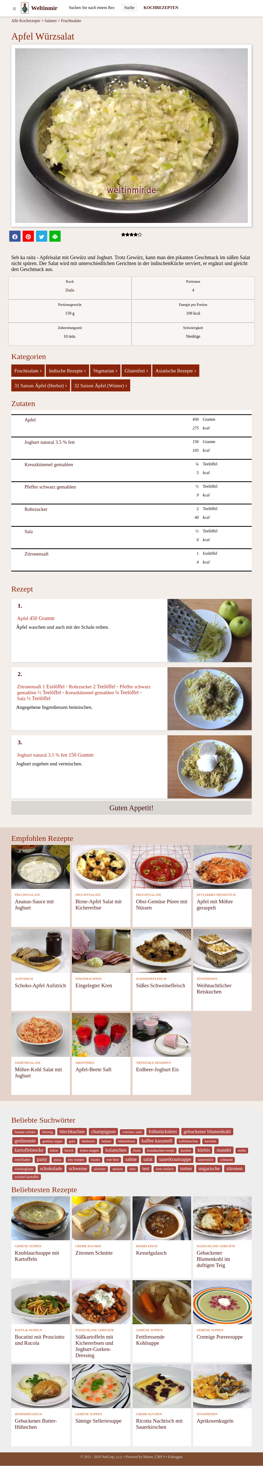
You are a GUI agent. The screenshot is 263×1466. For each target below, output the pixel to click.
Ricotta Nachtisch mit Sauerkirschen (159, 1424)
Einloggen (175, 1457)
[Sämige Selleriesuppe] (101, 1386)
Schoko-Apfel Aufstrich (40, 985)
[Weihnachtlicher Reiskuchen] (222, 950)
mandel (224, 1150)
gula (72, 1141)
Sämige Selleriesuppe (99, 1421)
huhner (106, 1141)
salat (147, 1159)
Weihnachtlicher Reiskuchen (214, 988)
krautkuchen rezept (160, 1150)
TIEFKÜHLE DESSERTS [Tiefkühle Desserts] (153, 1063)
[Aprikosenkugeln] (222, 1386)
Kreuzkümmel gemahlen (48, 464)
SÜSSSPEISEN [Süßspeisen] (207, 979)
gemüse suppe (52, 1141)
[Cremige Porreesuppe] (222, 1302)
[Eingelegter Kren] (101, 950)
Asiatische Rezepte (175, 370)
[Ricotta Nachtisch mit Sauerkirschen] (162, 1386)
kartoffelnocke (29, 1150)
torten (186, 1168)
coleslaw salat (132, 1132)
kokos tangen (89, 1150)
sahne (131, 1159)
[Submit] (129, 7)
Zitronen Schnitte (94, 1253)
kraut (136, 1150)
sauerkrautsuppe (175, 1159)
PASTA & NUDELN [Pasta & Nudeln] (28, 1330)
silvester (100, 1169)
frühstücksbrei (163, 1131)
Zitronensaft (36, 554)
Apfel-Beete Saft (93, 1069)
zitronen (235, 1168)
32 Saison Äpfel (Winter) (100, 385)
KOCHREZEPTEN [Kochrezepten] (161, 7)
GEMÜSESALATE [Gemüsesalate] (28, 1063)
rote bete (113, 1160)
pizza (57, 1160)
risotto (95, 1160)
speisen (117, 1169)
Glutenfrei (136, 370)
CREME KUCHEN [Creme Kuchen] (88, 1246)
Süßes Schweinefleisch (160, 985)
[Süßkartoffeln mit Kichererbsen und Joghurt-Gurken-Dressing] (101, 1302)
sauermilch (205, 1160)
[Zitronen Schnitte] (101, 1218)
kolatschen (115, 1150)
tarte (132, 1169)
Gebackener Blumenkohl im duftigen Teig (213, 1259)
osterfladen (22, 1160)
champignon (103, 1131)
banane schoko (25, 1132)
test (145, 1168)
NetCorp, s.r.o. (112, 1457)
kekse (54, 1150)
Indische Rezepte (67, 370)
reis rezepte (76, 1160)
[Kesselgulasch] (162, 1218)
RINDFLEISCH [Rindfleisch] (146, 1246)
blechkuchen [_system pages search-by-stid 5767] (72, 1131)
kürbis (204, 1150)
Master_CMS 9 (154, 1457)
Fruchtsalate (71, 20)
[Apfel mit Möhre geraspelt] (222, 866)
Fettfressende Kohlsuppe (150, 1340)
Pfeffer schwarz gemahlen (50, 487)
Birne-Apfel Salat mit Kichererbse (99, 904)
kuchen (186, 1150)
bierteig (47, 1132)
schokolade (51, 1168)
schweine (78, 1168)
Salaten (50, 20)
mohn (242, 1150)
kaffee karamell (157, 1140)
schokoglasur (24, 1169)
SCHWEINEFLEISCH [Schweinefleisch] (151, 979)
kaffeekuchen (188, 1141)
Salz (28, 531)
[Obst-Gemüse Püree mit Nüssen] (162, 866)
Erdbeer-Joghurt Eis (157, 1069)
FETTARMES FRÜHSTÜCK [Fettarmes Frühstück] (216, 895)
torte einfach (165, 1169)
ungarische (209, 1168)
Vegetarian (105, 370)
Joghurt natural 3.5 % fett (49, 442)
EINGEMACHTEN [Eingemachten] (89, 979)
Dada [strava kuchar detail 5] (69, 290)
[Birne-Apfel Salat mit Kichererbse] (101, 866)
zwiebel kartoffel (27, 1177)
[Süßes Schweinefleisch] (162, 950)
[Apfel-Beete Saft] (101, 1034)
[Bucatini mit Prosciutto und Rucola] (40, 1302)
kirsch (69, 1150)
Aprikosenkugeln (215, 1421)
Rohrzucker (36, 509)
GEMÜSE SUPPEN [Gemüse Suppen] (28, 1246)
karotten (210, 1141)
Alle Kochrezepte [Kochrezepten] (25, 20)
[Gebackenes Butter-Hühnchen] (40, 1386)
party (42, 1159)
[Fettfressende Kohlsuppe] (162, 1302)
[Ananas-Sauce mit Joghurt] (40, 866)
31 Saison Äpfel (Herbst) (40, 385)
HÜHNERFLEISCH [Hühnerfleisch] (28, 1414)
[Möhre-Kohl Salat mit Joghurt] (40, 1034)
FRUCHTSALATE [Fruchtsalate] (27, 895)
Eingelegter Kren (94, 985)
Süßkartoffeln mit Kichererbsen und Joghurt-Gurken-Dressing (94, 1346)
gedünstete (25, 1140)
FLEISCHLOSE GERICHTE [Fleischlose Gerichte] (216, 1246)
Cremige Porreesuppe (220, 1337)
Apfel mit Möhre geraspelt (215, 904)
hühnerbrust (126, 1141)
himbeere (88, 1141)
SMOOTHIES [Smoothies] (85, 1063)
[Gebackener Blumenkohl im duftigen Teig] (222, 1218)
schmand (226, 1160)
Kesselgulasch (151, 1253)
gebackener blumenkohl (207, 1131)
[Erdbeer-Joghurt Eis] (162, 1034)
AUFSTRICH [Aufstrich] (24, 979)
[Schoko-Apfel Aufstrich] (40, 950)
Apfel (30, 419)
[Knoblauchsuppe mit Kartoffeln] (40, 1218)
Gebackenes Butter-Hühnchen (36, 1424)
